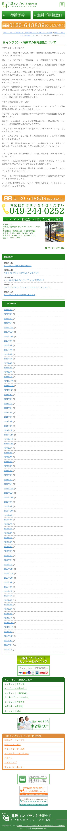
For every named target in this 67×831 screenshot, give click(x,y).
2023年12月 (9, 435)
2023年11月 (9, 439)
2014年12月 (9, 623)
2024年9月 (8, 395)
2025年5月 (8, 359)
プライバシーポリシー (14, 767)
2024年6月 (8, 408)
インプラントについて (14, 684)
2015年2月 (8, 614)
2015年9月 (8, 582)
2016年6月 (8, 542)
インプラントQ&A (12, 711)
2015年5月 (8, 600)
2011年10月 (9, 636)
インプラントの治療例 (14, 702)
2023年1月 (8, 484)
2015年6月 (8, 596)
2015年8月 (8, 587)
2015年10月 (9, 578)
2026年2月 (8, 319)
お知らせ (8, 758)
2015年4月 (8, 605)
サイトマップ (10, 762)
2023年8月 (8, 453)
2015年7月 (8, 591)
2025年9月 (8, 341)
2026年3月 (8, 314)
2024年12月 (9, 381)
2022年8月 (8, 506)
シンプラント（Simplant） (16, 693)
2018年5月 (8, 533)
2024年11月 (9, 386)
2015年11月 (9, 573)
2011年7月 (8, 649)
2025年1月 (8, 377)
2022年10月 (9, 497)
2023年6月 (8, 462)
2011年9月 (8, 640)
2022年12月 (9, 488)
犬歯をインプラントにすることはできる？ (21, 273)
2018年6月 (8, 529)
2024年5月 (8, 412)
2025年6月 (8, 354)
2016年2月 (8, 560)
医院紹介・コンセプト (14, 740)
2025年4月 (8, 363)
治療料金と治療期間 (13, 706)
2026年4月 (8, 310)
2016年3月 (8, 556)
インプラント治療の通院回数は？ (17, 266)
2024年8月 (8, 399)
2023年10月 (9, 444)
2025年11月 (9, 332)
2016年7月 (8, 538)
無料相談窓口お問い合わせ (16, 753)
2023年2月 (8, 479)
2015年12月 (9, 569)
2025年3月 (8, 368)
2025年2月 (8, 372)
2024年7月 (8, 403)
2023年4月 (8, 471)
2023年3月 (8, 475)
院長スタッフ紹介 (12, 744)
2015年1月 (8, 618)
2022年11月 (9, 493)
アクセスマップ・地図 (14, 749)
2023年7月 (8, 457)
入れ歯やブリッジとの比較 (16, 697)
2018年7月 (8, 524)
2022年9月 (8, 502)
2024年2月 (8, 426)
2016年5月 (8, 547)
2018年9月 (8, 515)
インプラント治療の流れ (15, 688)
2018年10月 (9, 511)
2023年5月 (8, 466)
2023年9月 (8, 448)
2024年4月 (8, 417)
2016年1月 (8, 564)
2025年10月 (9, 336)
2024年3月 (8, 421)
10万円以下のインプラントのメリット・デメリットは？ (27, 287)
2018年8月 (8, 520)
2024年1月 (8, 430)
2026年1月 (8, 323)
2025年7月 (8, 350)
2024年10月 (9, 390)
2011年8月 (8, 645)
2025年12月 (9, 327)
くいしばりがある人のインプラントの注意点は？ (24, 280)
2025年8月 (8, 345)
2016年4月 (8, 551)
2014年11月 (9, 627)
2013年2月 (8, 632)
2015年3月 (8, 609)
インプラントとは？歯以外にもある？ (19, 295)
